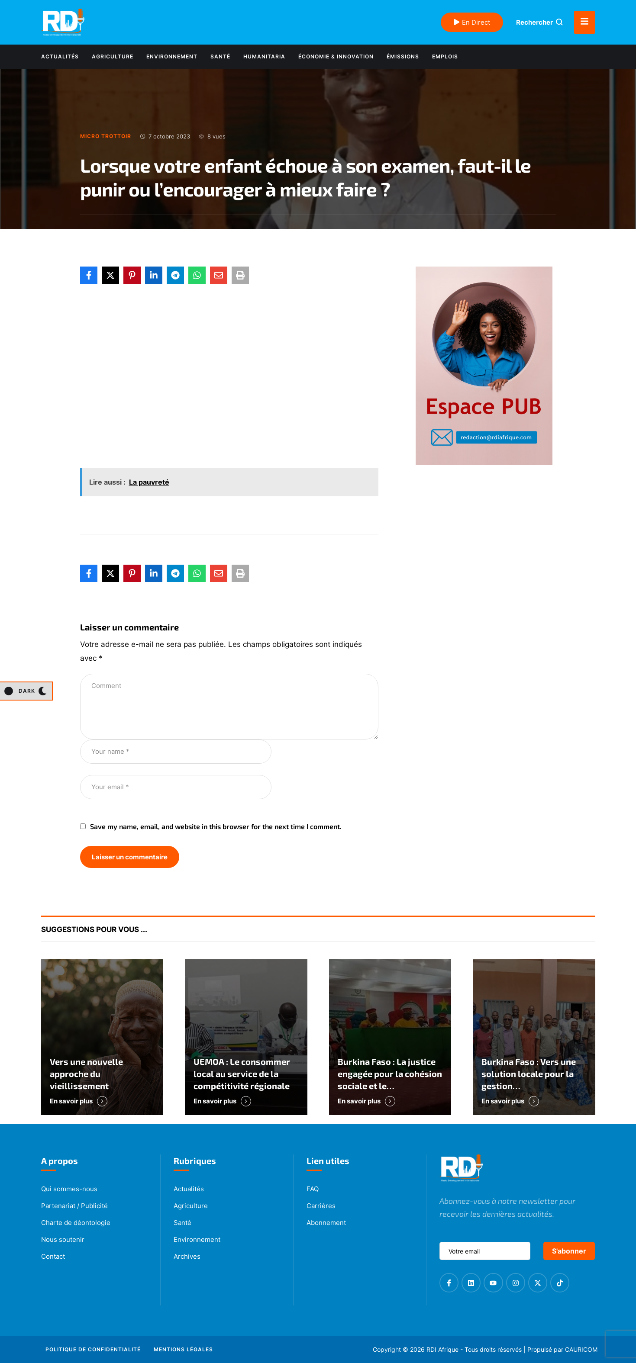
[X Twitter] (110, 275)
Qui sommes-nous (69, 1189)
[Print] (240, 275)
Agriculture (191, 1206)
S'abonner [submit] (569, 1251)
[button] (26, 691)
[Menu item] (60, 56)
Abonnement (326, 1222)
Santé (182, 1222)
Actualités (189, 1189)
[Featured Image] (102, 1037)
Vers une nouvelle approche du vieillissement (86, 1073)
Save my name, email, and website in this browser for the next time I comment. (216, 826)
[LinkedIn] (153, 275)
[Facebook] (88, 275)
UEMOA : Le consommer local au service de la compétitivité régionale (242, 1073)
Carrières (321, 1206)
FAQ (313, 1189)
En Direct (472, 22)
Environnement (197, 1239)
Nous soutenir (62, 1239)
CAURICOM (581, 1349)
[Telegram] (175, 275)
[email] (484, 1251)
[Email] (218, 275)
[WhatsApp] (197, 275)
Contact (53, 1256)
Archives (187, 1256)
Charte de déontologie (75, 1222)
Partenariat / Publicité (74, 1206)
